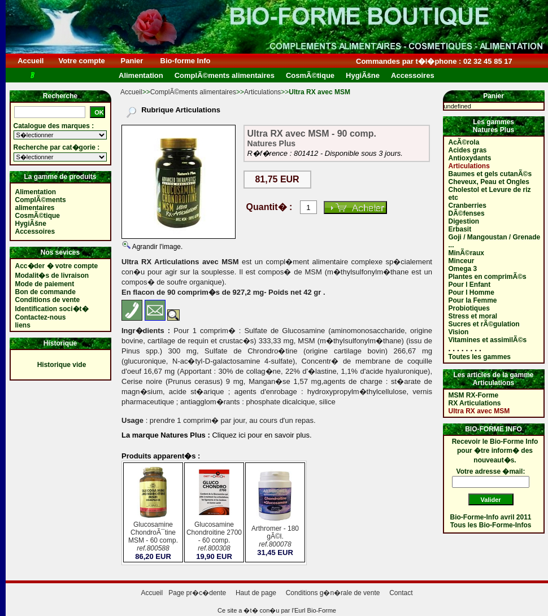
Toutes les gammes (480, 357)
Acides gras (468, 150)
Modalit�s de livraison (52, 275)
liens (23, 325)
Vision (459, 332)
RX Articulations (475, 403)
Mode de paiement (45, 284)
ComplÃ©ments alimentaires (193, 92)
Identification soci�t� (52, 309)
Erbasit (460, 229)
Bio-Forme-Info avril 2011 (491, 517)
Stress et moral (473, 316)
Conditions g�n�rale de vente (333, 593)
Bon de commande (45, 292)
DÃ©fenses (467, 213)
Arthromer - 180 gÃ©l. (275, 537)
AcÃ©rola (464, 142)
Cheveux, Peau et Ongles (489, 182)
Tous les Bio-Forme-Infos (491, 525)
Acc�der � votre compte (56, 266)
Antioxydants (470, 158)
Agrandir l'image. (156, 247)
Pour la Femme (473, 300)
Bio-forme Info (185, 60)
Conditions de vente (47, 300)
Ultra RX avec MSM (479, 411)
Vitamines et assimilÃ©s (488, 340)
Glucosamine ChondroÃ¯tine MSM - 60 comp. (153, 537)
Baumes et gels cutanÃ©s (490, 174)
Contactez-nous (40, 317)
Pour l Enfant (470, 285)
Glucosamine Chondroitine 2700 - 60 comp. (214, 537)
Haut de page (256, 593)
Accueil (31, 60)
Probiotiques (469, 308)
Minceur (462, 261)
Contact (400, 593)
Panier (132, 60)
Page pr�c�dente (197, 593)
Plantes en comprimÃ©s (488, 277)
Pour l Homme (471, 292)
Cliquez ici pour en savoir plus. (261, 435)
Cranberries (467, 205)
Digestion (464, 221)
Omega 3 (463, 269)
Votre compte (81, 60)
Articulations (262, 92)
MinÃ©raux (467, 253)
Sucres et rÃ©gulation (484, 324)
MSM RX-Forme (474, 395)
